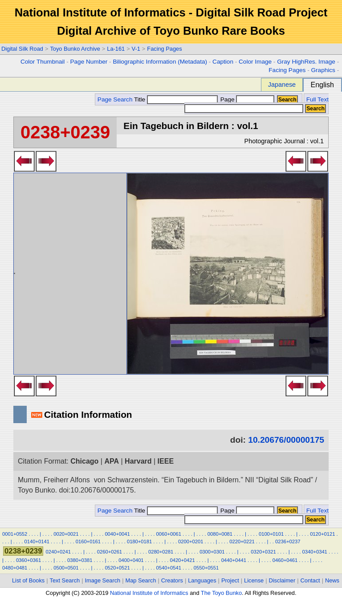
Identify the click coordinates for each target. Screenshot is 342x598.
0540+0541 (168, 567)
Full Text (317, 99)
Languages (202, 580)
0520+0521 (117, 567)
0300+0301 (212, 551)
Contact (310, 580)
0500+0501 (65, 567)
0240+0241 (58, 551)
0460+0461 (285, 560)
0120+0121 (322, 534)
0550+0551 (206, 567)
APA (111, 461)
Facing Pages (164, 48)
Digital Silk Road (22, 48)
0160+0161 (88, 541)
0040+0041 (117, 534)
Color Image (255, 61)
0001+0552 (14, 534)
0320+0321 (263, 551)
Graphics (323, 70)
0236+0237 (287, 541)
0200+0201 (190, 541)
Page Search (115, 99)
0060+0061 (168, 534)
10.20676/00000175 (286, 439)
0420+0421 (182, 560)
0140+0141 (36, 541)
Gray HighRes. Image (306, 61)
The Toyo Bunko (221, 593)
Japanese (282, 84)
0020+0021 (65, 534)
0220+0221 (241, 541)
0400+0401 (130, 560)
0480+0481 (14, 567)
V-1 (136, 48)
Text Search (65, 580)
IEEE (166, 461)
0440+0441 (233, 560)
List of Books (28, 580)
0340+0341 (314, 551)
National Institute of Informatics (149, 593)
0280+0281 (160, 551)
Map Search (141, 580)
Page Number (88, 61)
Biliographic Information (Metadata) (160, 61)
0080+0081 (220, 534)
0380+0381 (79, 560)
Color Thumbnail (42, 61)
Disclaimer (282, 580)
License (254, 580)
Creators (172, 580)
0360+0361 (28, 560)
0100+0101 (271, 534)
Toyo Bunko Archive (75, 48)
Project (230, 580)
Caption (222, 61)
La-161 (116, 48)
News (332, 580)
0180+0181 (139, 541)
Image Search (103, 580)
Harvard (138, 461)
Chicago (84, 461)
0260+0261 (109, 551)
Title (176, 99)
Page (246, 99)
